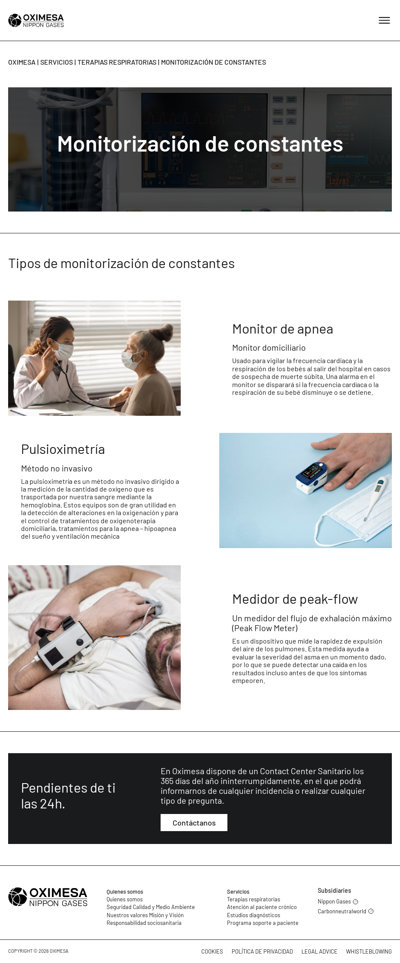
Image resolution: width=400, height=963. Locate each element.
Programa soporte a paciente (263, 922)
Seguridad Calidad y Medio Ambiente (151, 906)
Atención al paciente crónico (262, 906)
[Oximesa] (36, 20)
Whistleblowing (369, 951)
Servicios (56, 62)
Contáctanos (194, 822)
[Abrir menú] (384, 20)
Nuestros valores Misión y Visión (145, 915)
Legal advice (319, 951)
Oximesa (22, 62)
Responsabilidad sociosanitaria (144, 922)
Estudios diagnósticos (253, 915)
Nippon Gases (338, 901)
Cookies (212, 951)
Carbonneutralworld (345, 911)
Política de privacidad (262, 951)
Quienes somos (125, 891)
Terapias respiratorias (117, 62)
